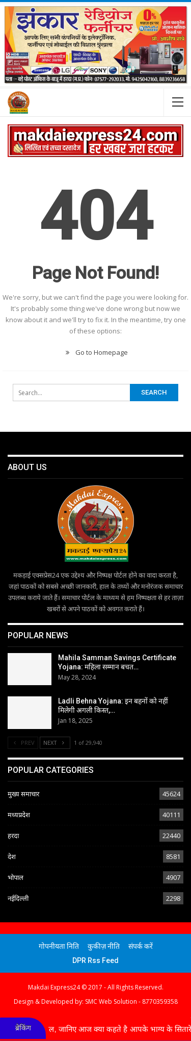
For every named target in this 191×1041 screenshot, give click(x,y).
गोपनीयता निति (59, 946)
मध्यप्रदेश (19, 814)
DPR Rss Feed (95, 960)
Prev (23, 742)
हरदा (13, 835)
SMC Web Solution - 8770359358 (131, 1001)
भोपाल (15, 877)
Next (55, 742)
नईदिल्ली (18, 898)
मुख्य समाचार (23, 793)
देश (12, 856)
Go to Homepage (95, 352)
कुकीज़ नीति (104, 946)
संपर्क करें (140, 946)
